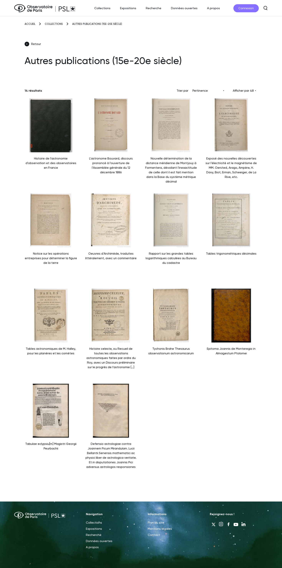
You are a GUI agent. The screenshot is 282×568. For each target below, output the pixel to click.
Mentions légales (160, 529)
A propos (213, 8)
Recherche (153, 8)
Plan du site (156, 522)
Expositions (128, 8)
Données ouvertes (184, 8)
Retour (33, 44)
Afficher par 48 (243, 90)
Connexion (246, 8)
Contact (154, 535)
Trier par (182, 90)
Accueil (30, 23)
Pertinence (200, 90)
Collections (102, 8)
